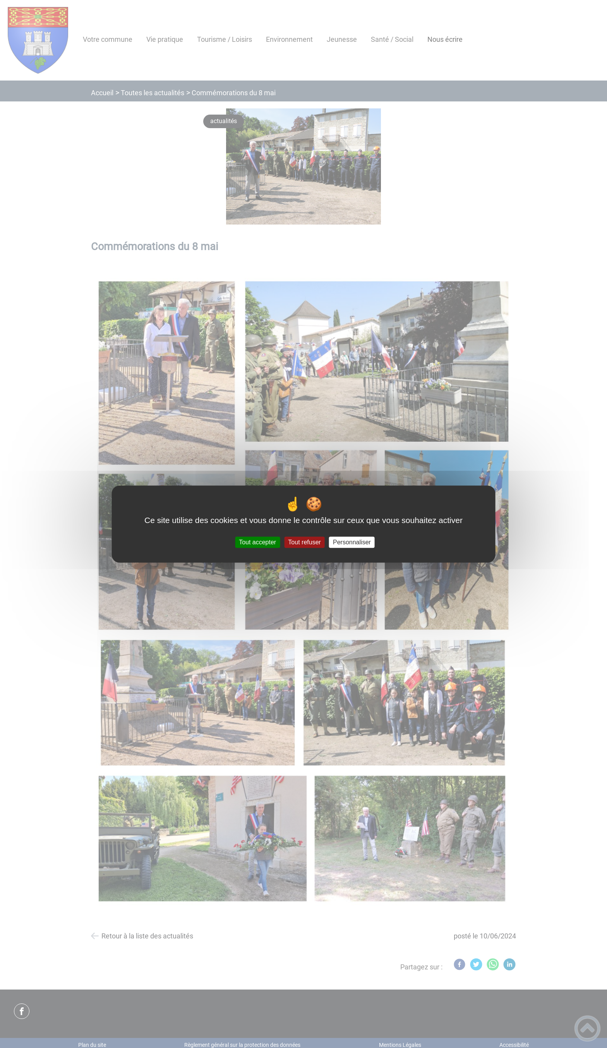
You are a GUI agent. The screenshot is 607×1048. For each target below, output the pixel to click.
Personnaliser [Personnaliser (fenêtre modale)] (352, 542)
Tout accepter (257, 542)
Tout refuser (304, 542)
